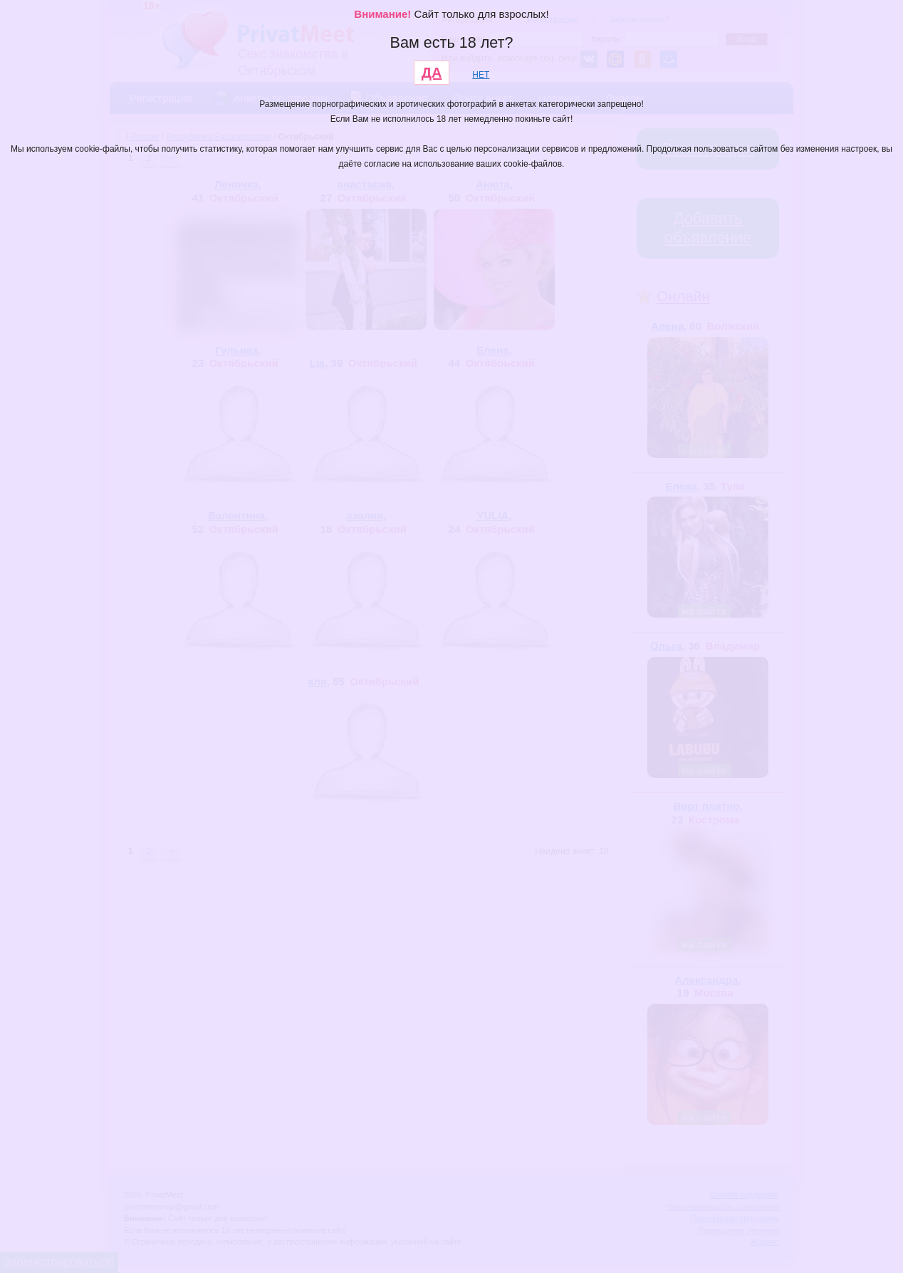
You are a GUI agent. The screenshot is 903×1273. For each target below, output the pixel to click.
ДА (432, 72)
